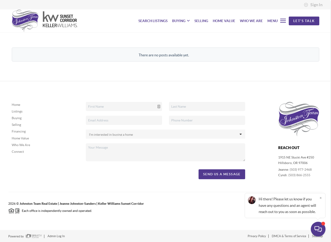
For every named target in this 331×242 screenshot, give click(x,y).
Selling (16, 125)
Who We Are (21, 145)
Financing (19, 131)
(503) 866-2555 (299, 175)
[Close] (321, 198)
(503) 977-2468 (301, 169)
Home (16, 105)
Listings (17, 111)
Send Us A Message (222, 174)
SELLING (201, 21)
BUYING (181, 21)
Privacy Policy (257, 236)
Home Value (20, 138)
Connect (18, 151)
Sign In (313, 5)
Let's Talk (304, 21)
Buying (17, 118)
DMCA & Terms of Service (289, 236)
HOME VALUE (224, 21)
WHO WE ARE (251, 21)
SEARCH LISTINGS (153, 21)
